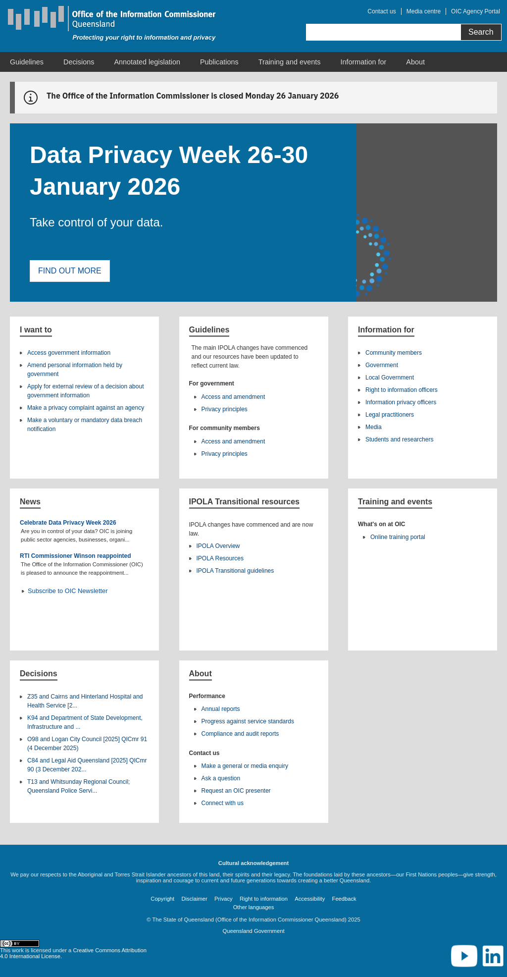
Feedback (344, 899)
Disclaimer (194, 899)
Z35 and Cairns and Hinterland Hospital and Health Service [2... (85, 701)
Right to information (264, 899)
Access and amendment (233, 396)
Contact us (381, 11)
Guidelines (27, 62)
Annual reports (221, 709)
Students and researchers (399, 439)
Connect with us (223, 803)
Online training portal (397, 537)
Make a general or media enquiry (245, 765)
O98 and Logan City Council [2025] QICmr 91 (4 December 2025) (87, 744)
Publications (219, 62)
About (415, 62)
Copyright (162, 899)
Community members (393, 352)
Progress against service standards (248, 721)
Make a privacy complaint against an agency (85, 407)
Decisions (78, 62)
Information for (364, 62)
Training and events (289, 62)
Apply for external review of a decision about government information (85, 391)
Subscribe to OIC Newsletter (67, 591)
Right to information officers (401, 389)
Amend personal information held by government (74, 370)
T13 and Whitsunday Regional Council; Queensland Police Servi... (78, 786)
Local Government (389, 377)
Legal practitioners (389, 414)
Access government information (68, 352)
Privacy (223, 899)
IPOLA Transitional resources (244, 501)
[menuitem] (26, 62)
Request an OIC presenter (236, 790)
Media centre (423, 11)
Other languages (253, 907)
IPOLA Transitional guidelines (235, 570)
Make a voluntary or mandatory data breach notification (84, 425)
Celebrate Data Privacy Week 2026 (68, 522)
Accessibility (310, 899)
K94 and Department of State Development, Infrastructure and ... (85, 722)
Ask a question (221, 778)
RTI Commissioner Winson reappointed (75, 555)
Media (373, 427)
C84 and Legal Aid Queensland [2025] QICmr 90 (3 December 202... (87, 765)
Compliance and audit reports (240, 733)
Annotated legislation (147, 62)
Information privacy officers (400, 402)
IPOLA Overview (218, 546)
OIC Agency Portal (475, 11)
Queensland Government (253, 931)
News (30, 501)
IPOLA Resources (220, 558)
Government (381, 365)
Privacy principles (225, 409)
